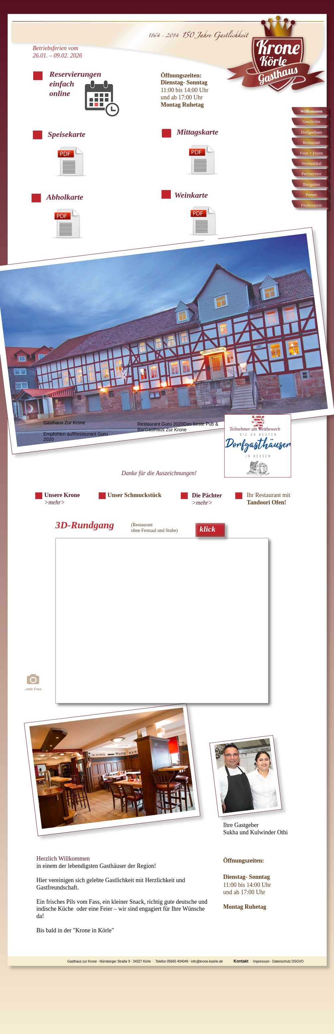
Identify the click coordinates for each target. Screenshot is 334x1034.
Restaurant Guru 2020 (161, 424)
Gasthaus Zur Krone (64, 422)
